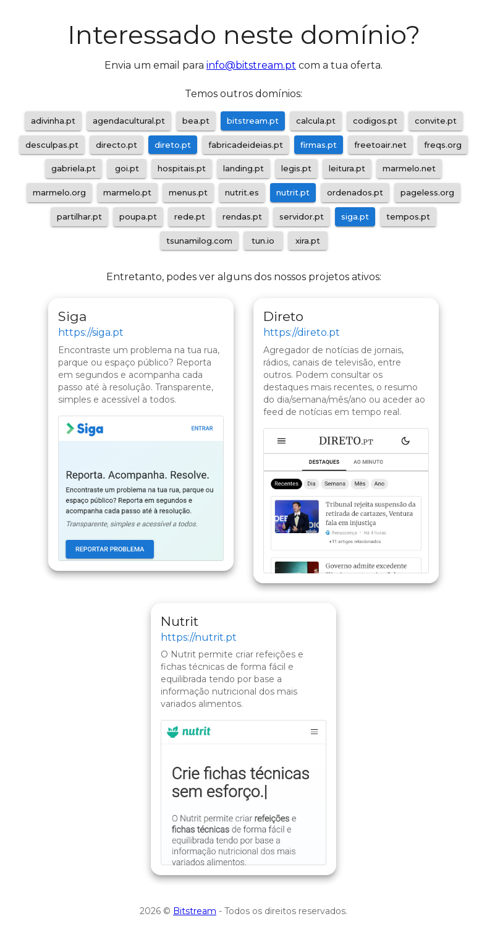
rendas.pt (242, 216)
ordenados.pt (355, 192)
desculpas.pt (51, 145)
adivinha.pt (53, 121)
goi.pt (127, 168)
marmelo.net (409, 168)
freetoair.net (380, 145)
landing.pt (243, 168)
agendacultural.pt (129, 121)
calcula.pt (316, 121)
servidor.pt (301, 216)
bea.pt (196, 121)
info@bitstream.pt (251, 65)
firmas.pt (318, 145)
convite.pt (436, 121)
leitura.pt (347, 168)
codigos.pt (375, 121)
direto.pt (173, 145)
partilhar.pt (79, 216)
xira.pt (307, 241)
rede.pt (189, 216)
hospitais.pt (182, 168)
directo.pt (116, 145)
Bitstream (194, 911)
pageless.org (427, 192)
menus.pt (188, 192)
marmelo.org (59, 192)
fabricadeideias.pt (245, 145)
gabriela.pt (73, 168)
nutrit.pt (293, 192)
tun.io (263, 241)
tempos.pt (408, 216)
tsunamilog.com (199, 241)
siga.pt (355, 216)
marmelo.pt (127, 192)
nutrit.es (242, 192)
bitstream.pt (253, 121)
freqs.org (443, 145)
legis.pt (296, 168)
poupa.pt (138, 216)
